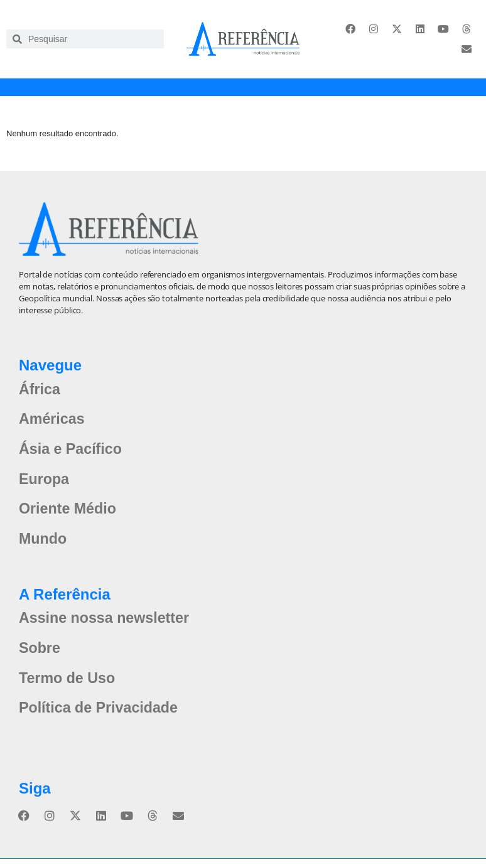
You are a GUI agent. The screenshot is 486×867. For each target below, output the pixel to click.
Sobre (40, 655)
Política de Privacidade (101, 716)
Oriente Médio (69, 513)
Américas (53, 420)
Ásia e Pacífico (72, 451)
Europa (45, 482)
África (40, 390)
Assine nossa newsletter (107, 624)
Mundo (43, 544)
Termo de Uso (68, 685)
